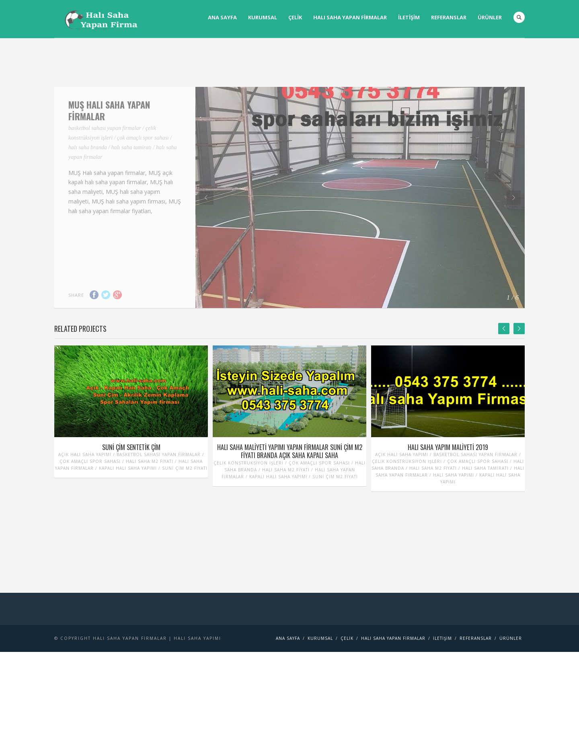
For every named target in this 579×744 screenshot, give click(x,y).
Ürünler (490, 17)
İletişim (409, 17)
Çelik (295, 17)
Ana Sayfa (222, 17)
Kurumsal (262, 17)
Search (519, 17)
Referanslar (448, 17)
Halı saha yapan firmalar (350, 17)
